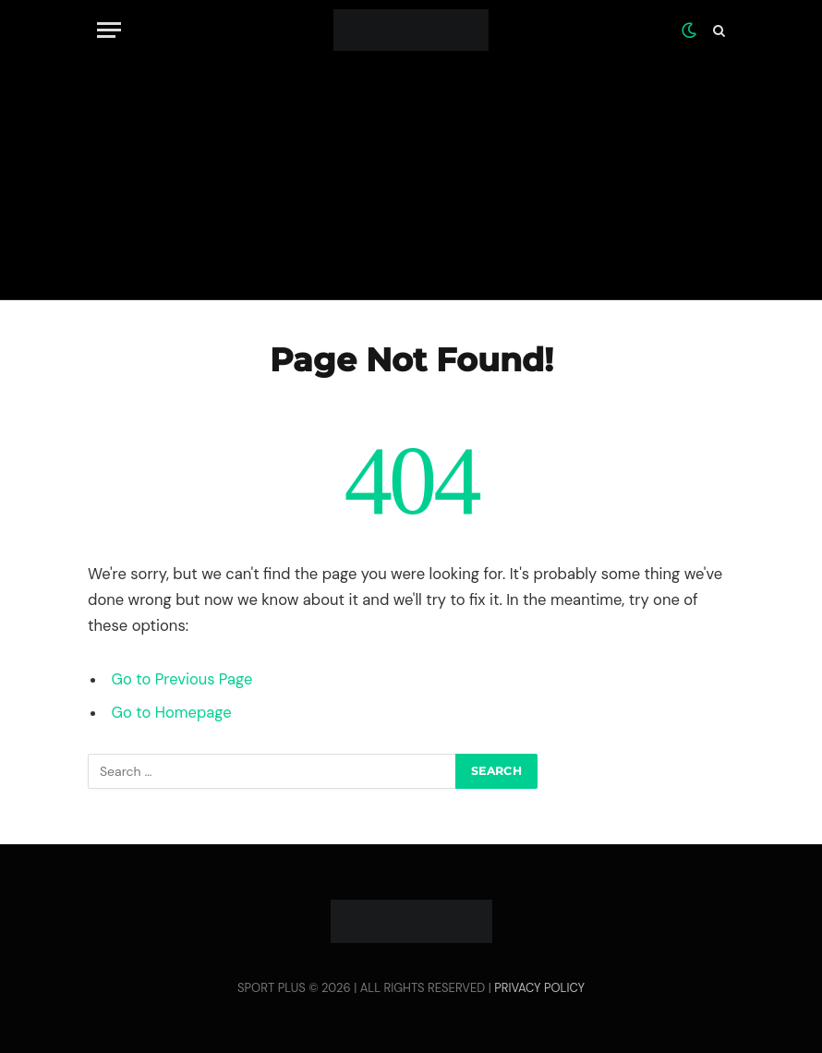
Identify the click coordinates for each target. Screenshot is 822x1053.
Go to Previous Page (182, 679)
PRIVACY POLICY (539, 988)
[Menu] (109, 30)
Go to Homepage (172, 712)
